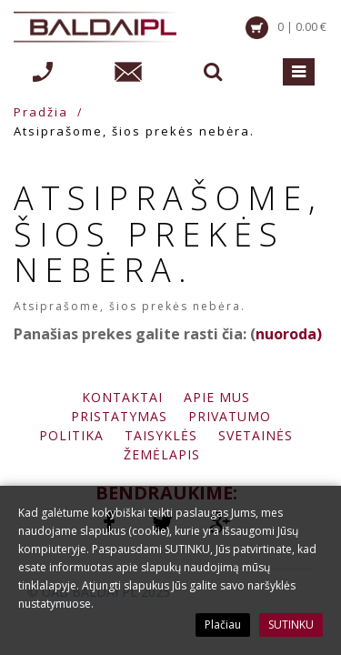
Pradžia (41, 112)
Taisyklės (161, 435)
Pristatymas (119, 416)
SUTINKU (291, 624)
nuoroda (286, 334)
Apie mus (217, 397)
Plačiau (223, 624)
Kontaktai (122, 397)
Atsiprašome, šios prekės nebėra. (134, 131)
